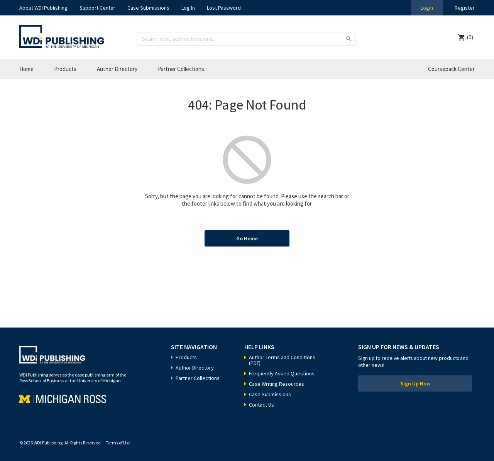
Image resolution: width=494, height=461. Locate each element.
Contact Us (261, 404)
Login (427, 7)
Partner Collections (181, 69)
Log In (188, 7)
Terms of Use (118, 443)
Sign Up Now (415, 383)
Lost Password (224, 7)
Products (65, 69)
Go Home (247, 238)
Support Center (97, 7)
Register (465, 7)
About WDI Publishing (43, 7)
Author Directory (117, 69)
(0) (470, 37)
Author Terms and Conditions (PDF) (282, 360)
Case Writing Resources (276, 383)
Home (26, 69)
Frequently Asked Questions (282, 373)
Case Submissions (148, 7)
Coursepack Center (451, 69)
